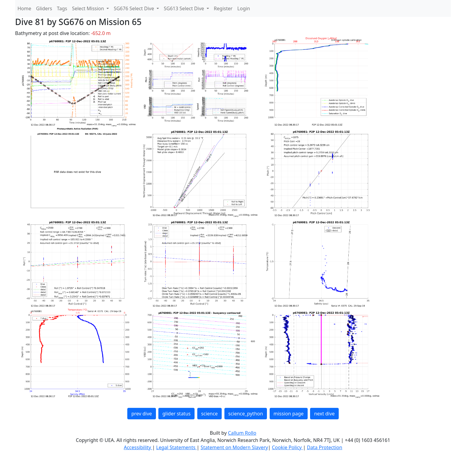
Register (223, 8)
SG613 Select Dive (184, 8)
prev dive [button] (141, 413)
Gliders (44, 8)
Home (24, 8)
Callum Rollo (242, 433)
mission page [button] (289, 413)
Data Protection (324, 447)
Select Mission (88, 8)
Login (243, 8)
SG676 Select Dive (134, 8)
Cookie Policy (287, 447)
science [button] (209, 413)
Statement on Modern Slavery (234, 447)
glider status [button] (176, 413)
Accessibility (138, 447)
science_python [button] (245, 413)
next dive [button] (324, 413)
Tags (62, 8)
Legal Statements (176, 447)
